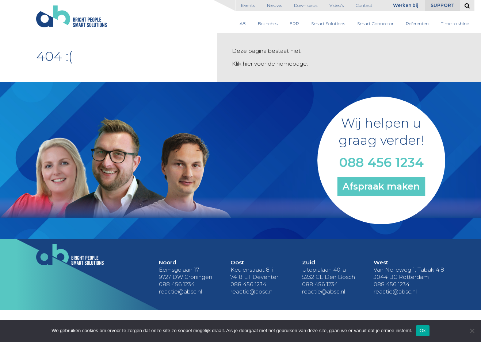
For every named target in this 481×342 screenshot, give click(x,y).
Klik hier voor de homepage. (270, 63)
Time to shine (455, 23)
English (384, 6)
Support (442, 5)
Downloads (305, 5)
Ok (423, 330)
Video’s (336, 5)
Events (248, 5)
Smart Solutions (328, 23)
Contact (364, 5)
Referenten (417, 23)
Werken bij (406, 5)
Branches (268, 23)
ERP (294, 23)
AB (243, 23)
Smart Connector (375, 23)
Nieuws (274, 5)
